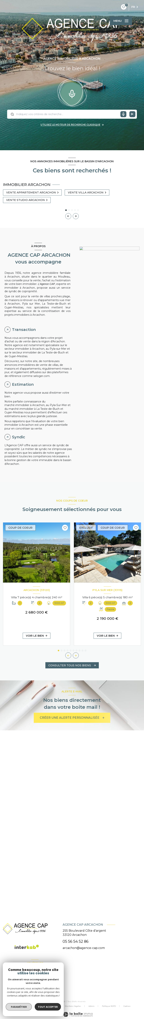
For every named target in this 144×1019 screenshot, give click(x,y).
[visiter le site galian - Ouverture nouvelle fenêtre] (39, 982)
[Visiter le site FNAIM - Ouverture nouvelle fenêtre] (13, 982)
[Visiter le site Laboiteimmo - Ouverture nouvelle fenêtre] (77, 1014)
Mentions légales (73, 1006)
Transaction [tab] (24, 329)
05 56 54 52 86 (75, 941)
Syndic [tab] (18, 437)
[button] (76, 216)
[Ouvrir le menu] (121, 21)
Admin (91, 1006)
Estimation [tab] (23, 384)
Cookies (126, 1006)
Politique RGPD (109, 1006)
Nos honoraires (28, 1006)
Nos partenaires (50, 1006)
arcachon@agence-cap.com (84, 948)
